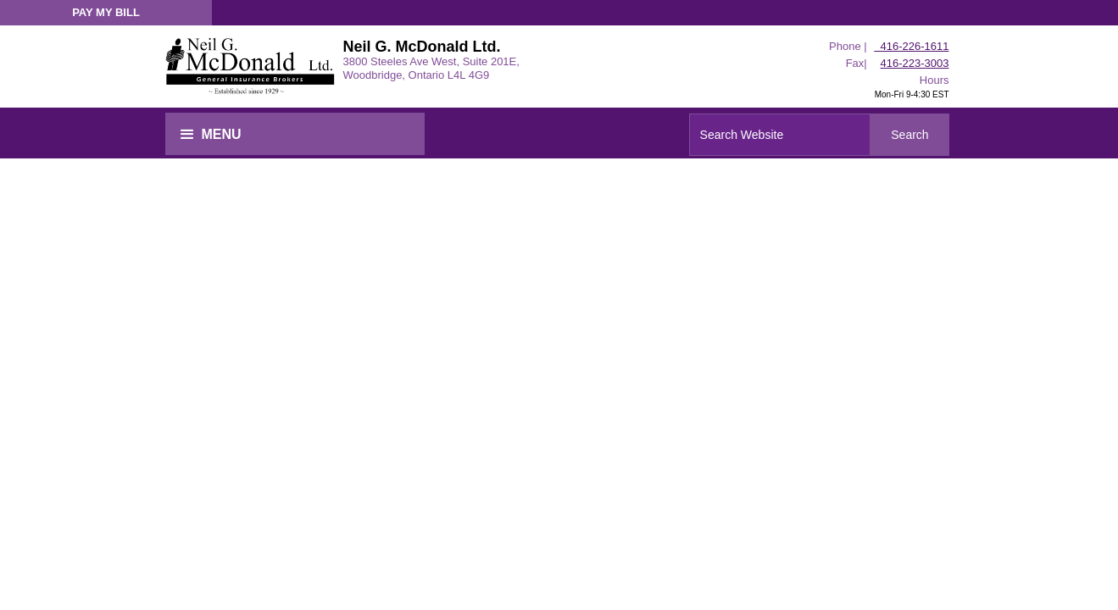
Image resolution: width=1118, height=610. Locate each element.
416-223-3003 (915, 63)
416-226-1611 (911, 46)
